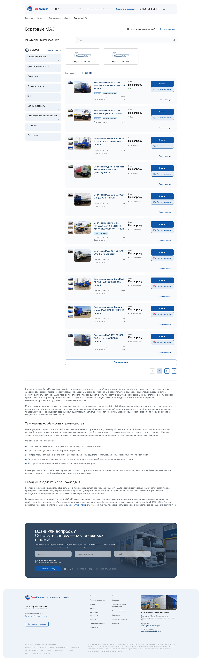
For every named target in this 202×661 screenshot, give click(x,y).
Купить (162, 84)
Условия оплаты (118, 611)
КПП (29, 96)
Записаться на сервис (125, 9)
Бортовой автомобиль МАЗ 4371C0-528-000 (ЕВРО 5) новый (109, 141)
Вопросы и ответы (119, 619)
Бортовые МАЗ (80, 18)
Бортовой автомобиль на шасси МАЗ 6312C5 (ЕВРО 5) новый (109, 310)
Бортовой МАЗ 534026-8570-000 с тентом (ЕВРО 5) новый (109, 85)
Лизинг (90, 9)
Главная (29, 18)
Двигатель (32, 76)
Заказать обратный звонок (36, 616)
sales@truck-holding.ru (79, 505)
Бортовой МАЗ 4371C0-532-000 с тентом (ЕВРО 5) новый (109, 338)
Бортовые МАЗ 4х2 (82, 61)
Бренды (98, 9)
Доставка (116, 615)
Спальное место (35, 86)
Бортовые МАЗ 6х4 (120, 61)
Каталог (40, 18)
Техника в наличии (97, 600)
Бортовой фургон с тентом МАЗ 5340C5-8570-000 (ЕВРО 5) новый (109, 169)
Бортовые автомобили (59, 18)
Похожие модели (166, 100)
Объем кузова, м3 (36, 106)
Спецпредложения (97, 624)
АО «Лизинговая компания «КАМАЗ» (37, 650)
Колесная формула (36, 57)
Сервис (82, 9)
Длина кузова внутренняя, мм (42, 116)
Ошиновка (32, 125)
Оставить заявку (167, 29)
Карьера (115, 600)
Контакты (106, 9)
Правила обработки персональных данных (39, 647)
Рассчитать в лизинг (162, 89)
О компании (72, 9)
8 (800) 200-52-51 (149, 9)
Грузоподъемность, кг (38, 67)
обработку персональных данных (103, 569)
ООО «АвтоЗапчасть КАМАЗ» (62, 650)
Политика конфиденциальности (45, 644)
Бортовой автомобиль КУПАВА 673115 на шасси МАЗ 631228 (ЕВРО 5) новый (109, 226)
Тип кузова (32, 135)
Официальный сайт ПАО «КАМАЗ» (67, 647)
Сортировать (70, 73)
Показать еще (120, 362)
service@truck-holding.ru (151, 631)
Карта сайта (29, 644)
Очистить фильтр (54, 50)
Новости (115, 624)
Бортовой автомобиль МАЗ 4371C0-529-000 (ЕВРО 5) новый (109, 282)
